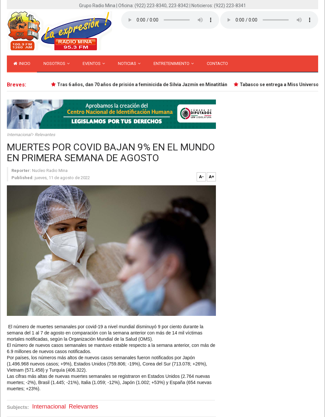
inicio (21, 63)
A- (201, 176)
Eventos (94, 63)
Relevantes (45, 134)
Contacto (217, 63)
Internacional (19, 134)
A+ (211, 176)
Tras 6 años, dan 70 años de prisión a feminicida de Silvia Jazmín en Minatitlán (142, 84)
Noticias (129, 63)
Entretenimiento (174, 63)
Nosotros (56, 63)
